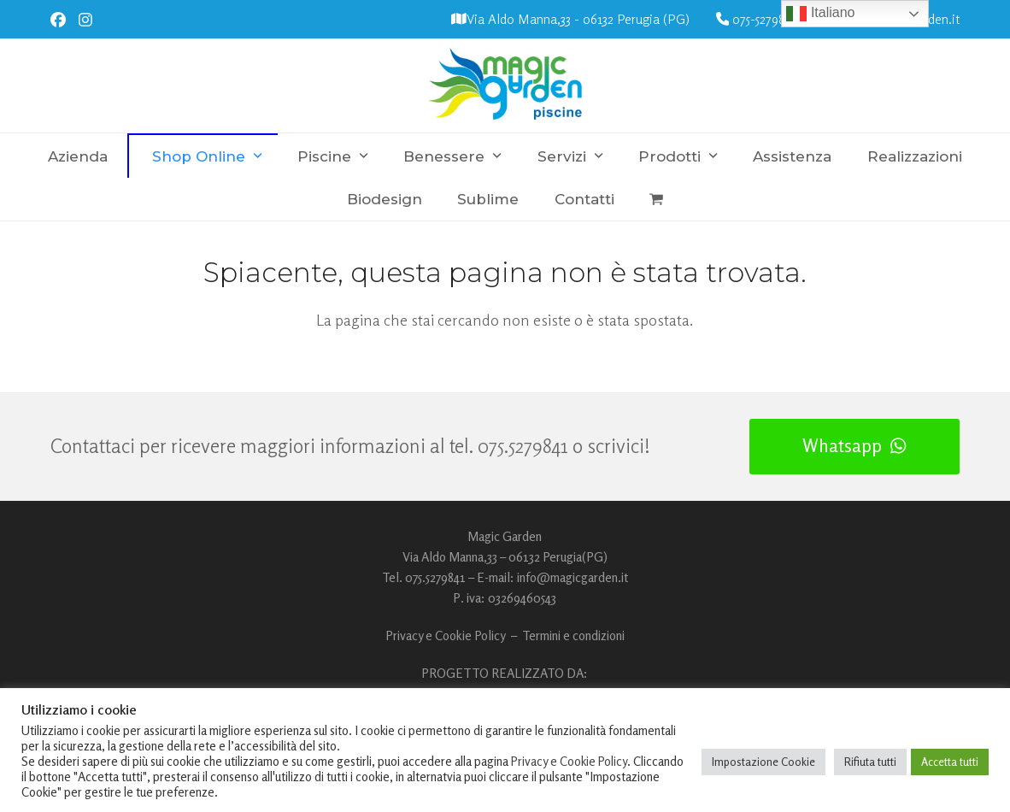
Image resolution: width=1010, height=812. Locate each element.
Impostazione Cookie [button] (763, 761)
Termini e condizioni (573, 635)
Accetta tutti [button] (949, 761)
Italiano (820, 13)
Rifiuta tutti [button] (870, 761)
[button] (655, 199)
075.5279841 (523, 445)
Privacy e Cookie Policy (445, 635)
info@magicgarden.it (572, 577)
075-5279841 (764, 19)
